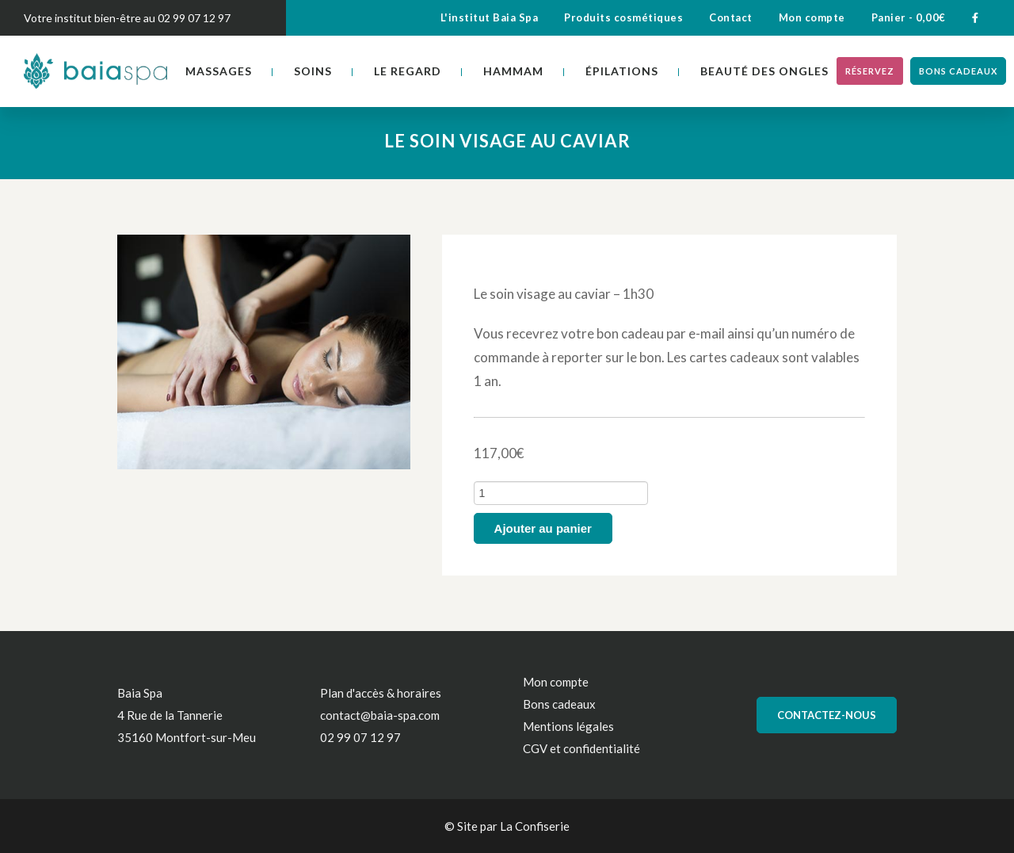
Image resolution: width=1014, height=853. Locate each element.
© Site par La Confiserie (507, 826)
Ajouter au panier (543, 528)
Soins (313, 71)
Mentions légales (568, 726)
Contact (731, 17)
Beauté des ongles (764, 71)
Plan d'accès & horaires (380, 693)
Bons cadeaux (958, 71)
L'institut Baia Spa (489, 17)
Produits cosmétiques (623, 17)
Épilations (621, 71)
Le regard (407, 71)
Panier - (908, 17)
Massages (218, 71)
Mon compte (812, 17)
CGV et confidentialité (581, 748)
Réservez (869, 71)
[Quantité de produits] (561, 493)
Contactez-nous (826, 715)
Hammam (513, 71)
